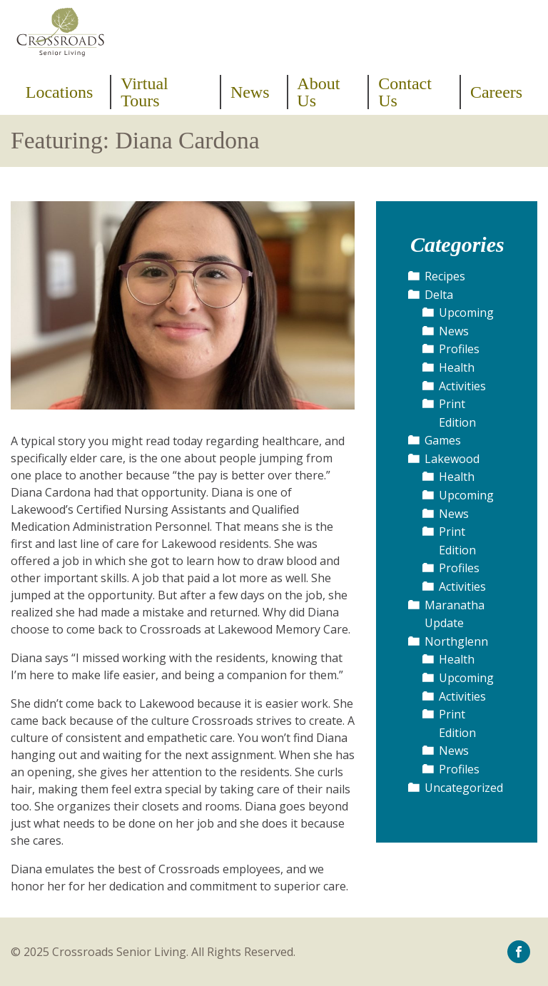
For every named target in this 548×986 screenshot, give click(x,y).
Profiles (459, 349)
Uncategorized (464, 788)
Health (457, 367)
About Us (318, 92)
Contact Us (405, 92)
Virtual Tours (144, 92)
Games (443, 440)
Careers (496, 92)
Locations (59, 92)
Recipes (445, 276)
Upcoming (466, 312)
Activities (462, 386)
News (250, 92)
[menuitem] (63, 92)
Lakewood (452, 459)
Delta (439, 295)
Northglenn (456, 641)
